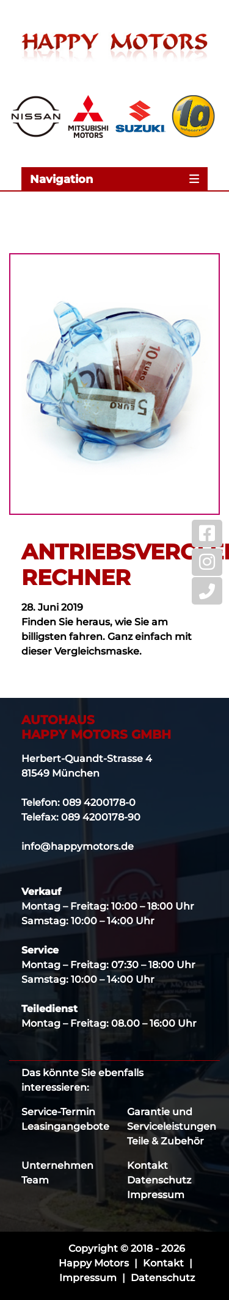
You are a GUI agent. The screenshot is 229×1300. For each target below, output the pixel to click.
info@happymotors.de (77, 846)
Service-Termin (58, 1112)
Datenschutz (159, 1180)
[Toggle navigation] (114, 178)
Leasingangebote (65, 1126)
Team (35, 1180)
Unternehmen (57, 1165)
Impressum (155, 1195)
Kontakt (147, 1165)
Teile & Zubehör (165, 1141)
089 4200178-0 (99, 802)
